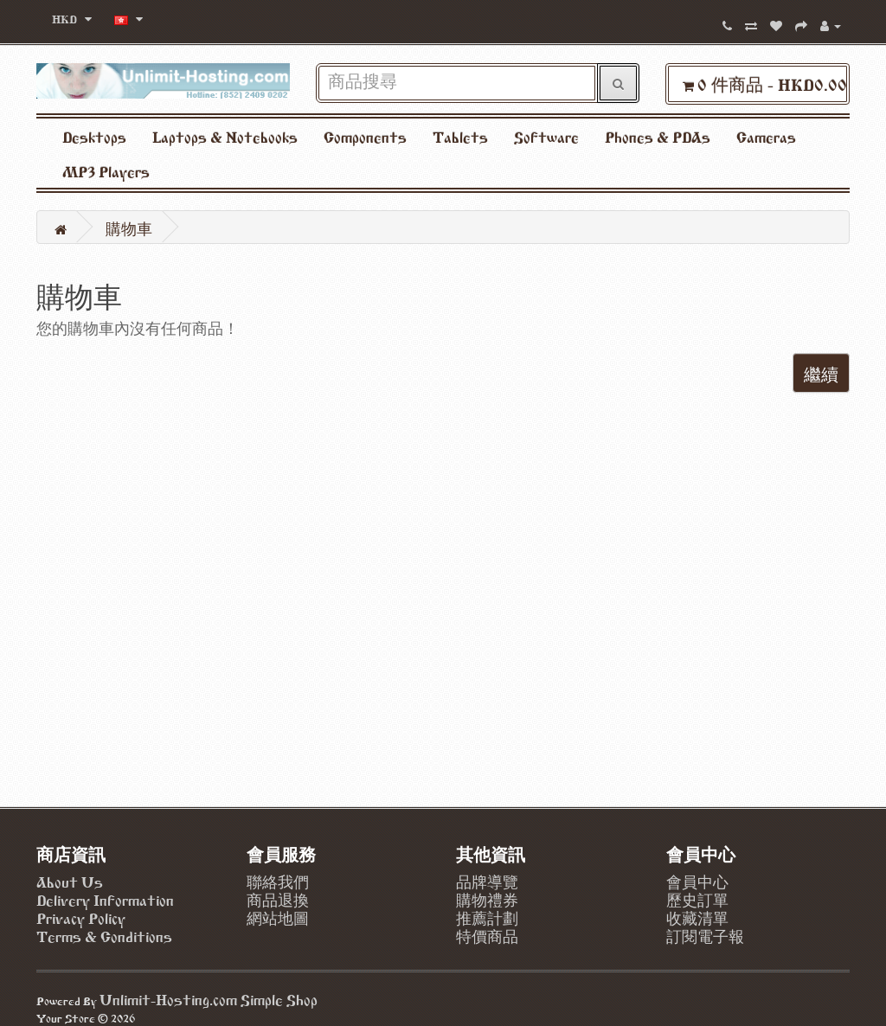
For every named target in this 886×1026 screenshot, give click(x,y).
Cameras (766, 135)
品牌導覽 (487, 880)
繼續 (821, 373)
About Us (69, 880)
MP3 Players (106, 170)
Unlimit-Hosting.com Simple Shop (209, 998)
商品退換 (278, 898)
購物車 (129, 227)
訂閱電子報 (705, 935)
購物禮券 (487, 898)
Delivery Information (105, 898)
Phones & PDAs (657, 135)
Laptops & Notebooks (225, 135)
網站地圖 (278, 917)
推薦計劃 (487, 917)
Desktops (94, 135)
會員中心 (697, 880)
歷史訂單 (697, 898)
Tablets (460, 135)
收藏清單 (697, 917)
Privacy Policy (80, 917)
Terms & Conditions (104, 935)
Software (546, 135)
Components (365, 135)
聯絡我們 (278, 880)
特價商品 (487, 935)
